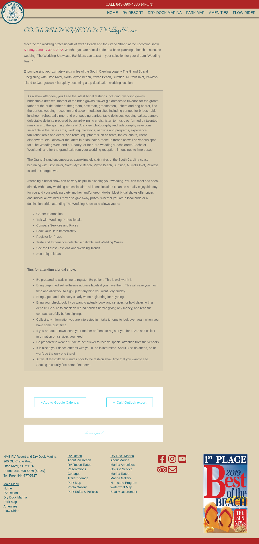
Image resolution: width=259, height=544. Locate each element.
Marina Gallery (120, 478)
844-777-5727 (27, 475)
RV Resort (132, 13)
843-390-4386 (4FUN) (29, 471)
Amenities (218, 13)
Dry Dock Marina (165, 13)
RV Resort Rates (79, 464)
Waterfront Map (121, 487)
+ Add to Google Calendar (60, 402)
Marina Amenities (122, 464)
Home (112, 13)
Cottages (74, 473)
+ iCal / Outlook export (129, 402)
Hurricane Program (123, 483)
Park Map (195, 13)
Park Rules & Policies (83, 492)
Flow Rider (244, 13)
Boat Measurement (123, 492)
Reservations (77, 469)
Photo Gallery (77, 487)
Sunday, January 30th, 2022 (43, 50)
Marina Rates (119, 473)
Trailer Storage (78, 478)
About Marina (119, 460)
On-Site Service (121, 469)
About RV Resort (79, 460)
